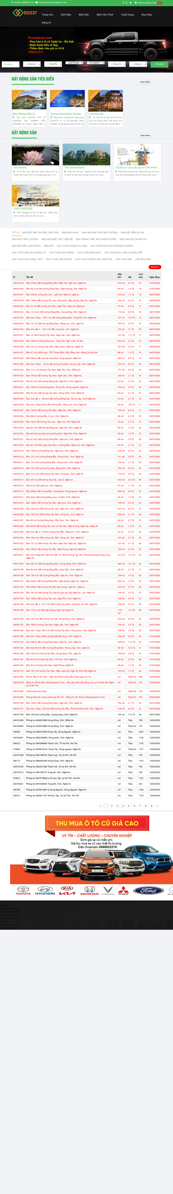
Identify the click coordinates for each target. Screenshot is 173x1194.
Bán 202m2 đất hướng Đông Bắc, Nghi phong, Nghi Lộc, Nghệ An (57, 589)
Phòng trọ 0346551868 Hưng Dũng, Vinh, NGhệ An (50, 728)
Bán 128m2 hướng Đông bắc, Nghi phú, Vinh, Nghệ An (52, 459)
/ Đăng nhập (151, 3)
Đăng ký (142, 3)
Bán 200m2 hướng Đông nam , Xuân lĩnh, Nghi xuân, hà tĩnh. (55, 349)
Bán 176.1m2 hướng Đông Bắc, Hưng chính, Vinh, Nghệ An (54, 470)
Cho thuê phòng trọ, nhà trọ (93, 267)
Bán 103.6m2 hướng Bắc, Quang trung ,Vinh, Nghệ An (52, 722)
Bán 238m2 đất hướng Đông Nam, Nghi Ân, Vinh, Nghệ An (53, 650)
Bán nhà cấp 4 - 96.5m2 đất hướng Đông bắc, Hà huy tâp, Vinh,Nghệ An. (61, 407)
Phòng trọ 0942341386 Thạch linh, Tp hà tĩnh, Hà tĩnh (51, 775)
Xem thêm (144, 82)
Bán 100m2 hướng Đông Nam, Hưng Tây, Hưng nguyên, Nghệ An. (57, 395)
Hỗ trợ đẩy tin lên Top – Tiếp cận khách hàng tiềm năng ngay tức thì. (59, 685)
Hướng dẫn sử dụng (9, 916)
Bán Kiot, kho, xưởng (25, 247)
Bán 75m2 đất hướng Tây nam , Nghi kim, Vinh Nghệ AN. (53, 430)
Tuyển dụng (127, 14)
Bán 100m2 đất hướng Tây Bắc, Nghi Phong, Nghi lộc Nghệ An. (56, 557)
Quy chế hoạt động (9, 926)
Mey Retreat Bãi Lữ (24, 116)
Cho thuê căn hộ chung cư (29, 261)
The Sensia (20, 173)
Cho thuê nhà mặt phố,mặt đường (111, 254)
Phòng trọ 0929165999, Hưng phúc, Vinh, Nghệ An (50, 746)
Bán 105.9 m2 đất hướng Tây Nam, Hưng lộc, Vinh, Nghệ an (55, 523)
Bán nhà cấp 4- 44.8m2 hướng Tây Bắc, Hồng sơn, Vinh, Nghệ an (57, 540)
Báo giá (3, 929)
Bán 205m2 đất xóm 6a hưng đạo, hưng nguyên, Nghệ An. (54, 366)
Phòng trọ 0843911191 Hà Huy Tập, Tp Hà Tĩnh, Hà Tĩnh (52, 804)
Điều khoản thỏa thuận (10, 920)
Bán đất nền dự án (132, 241)
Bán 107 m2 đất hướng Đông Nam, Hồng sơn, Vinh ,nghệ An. (55, 331)
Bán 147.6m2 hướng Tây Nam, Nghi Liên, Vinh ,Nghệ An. (53, 343)
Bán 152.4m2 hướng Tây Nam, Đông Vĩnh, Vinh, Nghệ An (53, 476)
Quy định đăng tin (8, 936)
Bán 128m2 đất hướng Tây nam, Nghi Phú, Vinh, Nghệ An (53, 606)
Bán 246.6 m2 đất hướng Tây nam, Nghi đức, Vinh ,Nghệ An (55, 517)
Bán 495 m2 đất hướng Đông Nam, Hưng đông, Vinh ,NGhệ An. (56, 572)
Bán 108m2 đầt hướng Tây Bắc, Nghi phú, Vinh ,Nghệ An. (53, 511)
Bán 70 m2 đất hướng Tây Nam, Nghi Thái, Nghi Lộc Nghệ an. (55, 314)
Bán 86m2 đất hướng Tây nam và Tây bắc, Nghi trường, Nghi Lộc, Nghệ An (62, 534)
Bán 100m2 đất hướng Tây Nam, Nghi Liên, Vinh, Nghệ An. (54, 384)
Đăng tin (46, 22)
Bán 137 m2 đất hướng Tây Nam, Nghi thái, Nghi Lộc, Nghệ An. (56, 551)
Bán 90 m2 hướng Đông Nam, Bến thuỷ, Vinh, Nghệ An (52, 528)
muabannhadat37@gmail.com (53, 2)
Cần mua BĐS (143, 267)
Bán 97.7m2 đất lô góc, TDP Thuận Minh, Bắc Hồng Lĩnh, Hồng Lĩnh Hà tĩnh (62, 360)
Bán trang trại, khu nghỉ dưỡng (96, 247)
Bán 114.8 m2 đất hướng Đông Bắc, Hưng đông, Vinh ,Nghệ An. (56, 320)
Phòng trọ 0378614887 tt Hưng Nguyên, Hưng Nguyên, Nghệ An (56, 798)
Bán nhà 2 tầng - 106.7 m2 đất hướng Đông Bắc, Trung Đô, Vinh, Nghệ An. (61, 326)
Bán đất (49, 254)
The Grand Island (74, 173)
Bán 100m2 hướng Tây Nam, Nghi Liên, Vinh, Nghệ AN (52, 633)
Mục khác (146, 14)
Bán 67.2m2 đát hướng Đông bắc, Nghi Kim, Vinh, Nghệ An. (54, 389)
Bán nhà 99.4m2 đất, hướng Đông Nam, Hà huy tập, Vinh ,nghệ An (58, 656)
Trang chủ (47, 14)
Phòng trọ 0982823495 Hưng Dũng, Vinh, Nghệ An (49, 769)
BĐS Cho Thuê (105, 14)
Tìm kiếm (159, 64)
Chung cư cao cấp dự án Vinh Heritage (137, 173)
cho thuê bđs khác (89, 261)
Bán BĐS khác (70, 241)
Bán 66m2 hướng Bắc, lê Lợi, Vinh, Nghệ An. (47, 424)
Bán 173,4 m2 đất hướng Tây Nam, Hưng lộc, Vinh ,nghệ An (54, 482)
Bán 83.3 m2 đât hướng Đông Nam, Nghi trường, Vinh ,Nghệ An (56, 297)
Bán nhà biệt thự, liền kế (57, 247)
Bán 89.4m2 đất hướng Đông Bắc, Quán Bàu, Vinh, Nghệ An (55, 577)
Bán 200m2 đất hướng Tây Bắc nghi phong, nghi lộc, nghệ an (55, 595)
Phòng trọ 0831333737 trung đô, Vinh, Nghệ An (48, 780)
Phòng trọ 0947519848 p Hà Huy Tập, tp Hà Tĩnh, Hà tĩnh (53, 786)
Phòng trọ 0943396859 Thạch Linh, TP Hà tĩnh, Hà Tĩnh (52, 751)
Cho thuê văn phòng (59, 267)
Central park (96, 116)
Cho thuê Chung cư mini (72, 254)
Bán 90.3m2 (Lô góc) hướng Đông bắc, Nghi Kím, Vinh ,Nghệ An (56, 441)
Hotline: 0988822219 (24, 2)
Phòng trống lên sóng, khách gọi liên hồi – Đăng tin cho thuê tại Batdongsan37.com (65, 705)
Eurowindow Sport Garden (66, 116)
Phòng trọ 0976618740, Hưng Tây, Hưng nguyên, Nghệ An (53, 757)
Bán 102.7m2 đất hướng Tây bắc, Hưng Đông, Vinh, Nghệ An (55, 627)
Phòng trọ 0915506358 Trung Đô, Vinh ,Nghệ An (48, 792)
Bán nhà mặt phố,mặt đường (100, 241)
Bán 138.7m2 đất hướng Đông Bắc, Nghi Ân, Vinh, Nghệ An (54, 583)
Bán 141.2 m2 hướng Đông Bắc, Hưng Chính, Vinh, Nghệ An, (55, 465)
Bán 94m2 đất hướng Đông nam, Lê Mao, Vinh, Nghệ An (53, 505)
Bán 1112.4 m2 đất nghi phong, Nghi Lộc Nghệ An (49, 618)
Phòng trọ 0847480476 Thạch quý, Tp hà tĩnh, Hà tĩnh (51, 763)
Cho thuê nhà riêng (61, 261)
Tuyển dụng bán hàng (36, 699)
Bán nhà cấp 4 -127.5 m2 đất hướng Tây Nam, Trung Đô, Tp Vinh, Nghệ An (61, 612)
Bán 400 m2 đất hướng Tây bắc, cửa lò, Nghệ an (49, 488)
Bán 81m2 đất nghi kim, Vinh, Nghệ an (44, 494)
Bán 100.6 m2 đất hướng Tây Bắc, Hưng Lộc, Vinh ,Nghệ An (55, 546)
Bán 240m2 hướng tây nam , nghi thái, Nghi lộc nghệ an (52, 303)
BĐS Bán (84, 14)
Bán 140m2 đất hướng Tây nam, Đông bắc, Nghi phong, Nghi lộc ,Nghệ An (61, 308)
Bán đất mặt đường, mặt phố (40, 241)
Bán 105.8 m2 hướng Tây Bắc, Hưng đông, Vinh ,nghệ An (53, 662)
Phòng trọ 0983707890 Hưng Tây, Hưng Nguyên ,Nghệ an (53, 740)
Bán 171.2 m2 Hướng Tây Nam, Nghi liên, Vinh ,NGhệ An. (53, 378)
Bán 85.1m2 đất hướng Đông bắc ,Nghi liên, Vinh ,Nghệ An (54, 436)
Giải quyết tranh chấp (10, 933)
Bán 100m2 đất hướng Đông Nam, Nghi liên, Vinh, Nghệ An (54, 711)
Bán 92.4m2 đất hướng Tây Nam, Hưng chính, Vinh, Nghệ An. (55, 401)
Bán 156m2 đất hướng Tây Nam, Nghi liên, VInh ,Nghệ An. (53, 418)
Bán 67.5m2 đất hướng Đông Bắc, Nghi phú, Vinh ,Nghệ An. (54, 447)
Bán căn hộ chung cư (133, 247)
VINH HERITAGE (23, 217)
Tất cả (16, 241)
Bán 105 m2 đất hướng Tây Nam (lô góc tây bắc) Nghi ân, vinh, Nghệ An (60, 601)
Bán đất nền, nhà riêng (26, 254)
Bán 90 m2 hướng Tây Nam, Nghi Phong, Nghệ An (50, 673)
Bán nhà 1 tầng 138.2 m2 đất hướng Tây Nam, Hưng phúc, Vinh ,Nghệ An (61, 639)
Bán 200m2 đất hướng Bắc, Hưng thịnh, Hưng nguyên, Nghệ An (56, 499)
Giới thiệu (66, 14)
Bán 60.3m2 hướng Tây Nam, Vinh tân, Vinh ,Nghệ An (51, 667)
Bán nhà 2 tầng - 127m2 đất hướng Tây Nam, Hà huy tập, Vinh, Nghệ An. (61, 372)
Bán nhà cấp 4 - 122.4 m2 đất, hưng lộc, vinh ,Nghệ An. (52, 337)
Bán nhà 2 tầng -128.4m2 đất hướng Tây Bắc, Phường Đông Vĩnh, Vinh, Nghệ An (64, 717)
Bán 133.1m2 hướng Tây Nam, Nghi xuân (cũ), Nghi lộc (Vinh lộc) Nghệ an (61, 679)
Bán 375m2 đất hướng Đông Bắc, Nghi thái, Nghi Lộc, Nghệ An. (56, 291)
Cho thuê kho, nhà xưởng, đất (123, 261)
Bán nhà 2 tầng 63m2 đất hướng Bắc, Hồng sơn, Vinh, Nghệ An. (56, 413)
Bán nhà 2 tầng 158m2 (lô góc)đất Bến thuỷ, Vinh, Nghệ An (54, 644)
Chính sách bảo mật (9, 923)
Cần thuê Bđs (123, 267)
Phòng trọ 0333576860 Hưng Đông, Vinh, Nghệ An (49, 734)
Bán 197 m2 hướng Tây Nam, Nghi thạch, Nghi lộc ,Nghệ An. (55, 355)
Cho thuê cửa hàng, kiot (27, 267)
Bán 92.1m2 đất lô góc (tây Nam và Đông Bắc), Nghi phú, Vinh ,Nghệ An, (60, 453)
